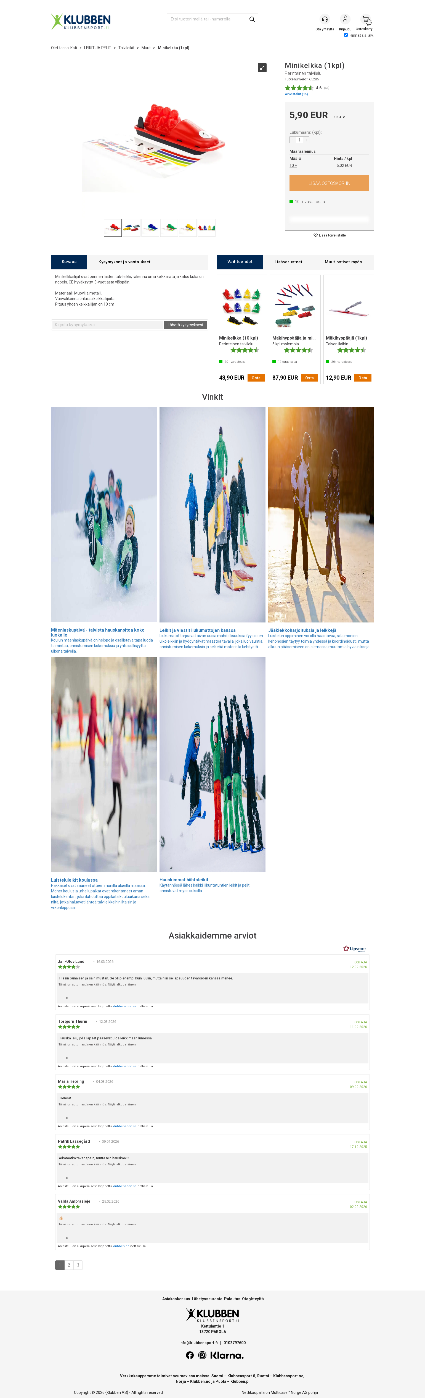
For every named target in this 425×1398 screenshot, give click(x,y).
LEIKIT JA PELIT (97, 48)
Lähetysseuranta (207, 1299)
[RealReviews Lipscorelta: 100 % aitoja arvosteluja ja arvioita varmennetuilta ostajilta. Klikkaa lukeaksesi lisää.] (354, 949)
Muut (146, 48)
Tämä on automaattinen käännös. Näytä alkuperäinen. (98, 984)
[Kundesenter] (325, 19)
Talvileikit (126, 48)
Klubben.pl (239, 1381)
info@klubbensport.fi (199, 1343)
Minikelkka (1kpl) (173, 48)
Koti (73, 48)
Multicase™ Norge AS (289, 1392)
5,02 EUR (344, 165)
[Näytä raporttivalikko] (362, 997)
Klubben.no (200, 1381)
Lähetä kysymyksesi (185, 325)
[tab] (69, 262)
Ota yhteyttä (253, 1299)
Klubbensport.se (288, 1376)
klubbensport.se (125, 1006)
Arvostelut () (296, 94)
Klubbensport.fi (241, 1376)
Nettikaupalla (253, 1392)
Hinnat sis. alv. (359, 35)
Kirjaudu (345, 19)
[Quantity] (299, 139)
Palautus (232, 1299)
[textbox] (108, 325)
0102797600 (235, 1343)
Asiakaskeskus (176, 1299)
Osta (329, 183)
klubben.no (121, 1246)
